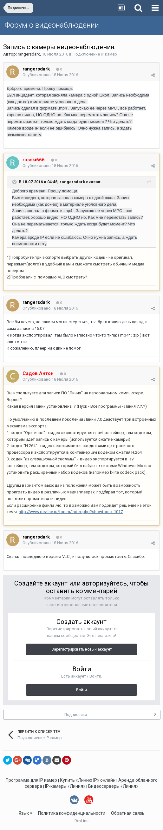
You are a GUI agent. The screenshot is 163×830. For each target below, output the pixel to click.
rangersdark (29, 54)
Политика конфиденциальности (71, 813)
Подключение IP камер (95, 54)
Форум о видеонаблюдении (52, 25)
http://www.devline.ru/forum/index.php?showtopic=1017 (71, 511)
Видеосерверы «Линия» (113, 786)
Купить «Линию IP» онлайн (87, 780)
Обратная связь (128, 813)
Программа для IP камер (31, 780)
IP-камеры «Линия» (65, 786)
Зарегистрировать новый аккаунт (81, 649)
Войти (81, 690)
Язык (25, 813)
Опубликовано (50, 74)
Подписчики (75, 715)
